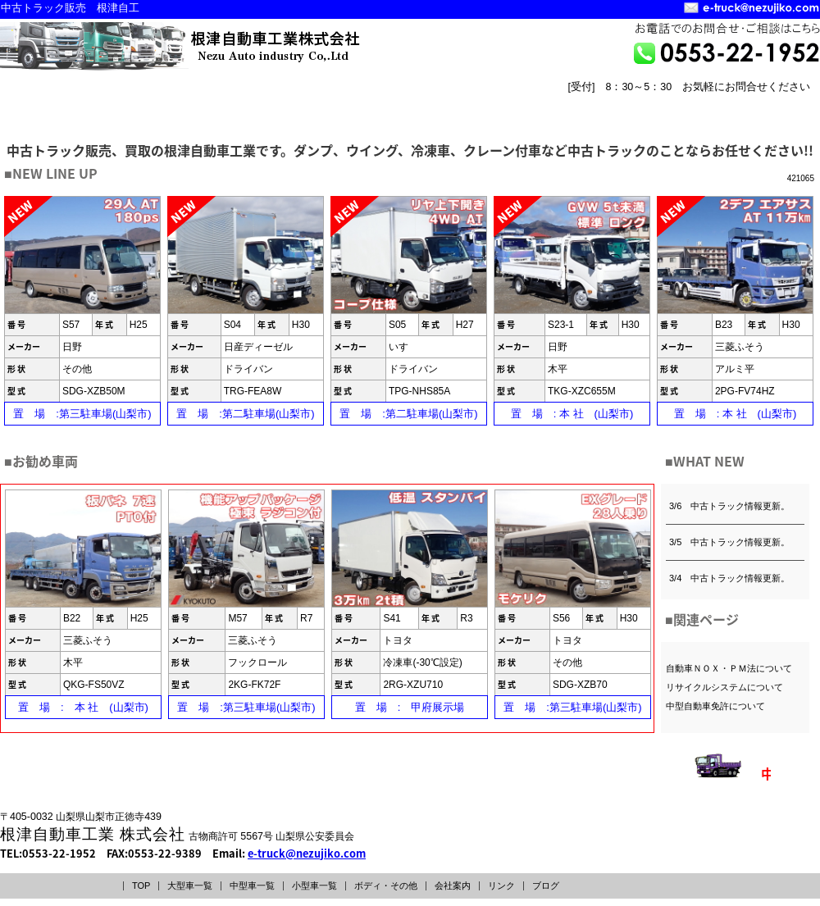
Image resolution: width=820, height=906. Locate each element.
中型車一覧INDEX (211, 103)
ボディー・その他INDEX (494, 103)
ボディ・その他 (385, 885)
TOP (141, 885)
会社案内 (453, 885)
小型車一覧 (314, 885)
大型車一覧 (189, 885)
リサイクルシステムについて (724, 687)
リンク (501, 885)
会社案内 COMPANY (694, 116)
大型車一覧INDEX (69, 103)
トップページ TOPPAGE (612, 116)
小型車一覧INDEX (353, 103)
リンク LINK (776, 116)
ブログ (545, 885)
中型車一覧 (252, 885)
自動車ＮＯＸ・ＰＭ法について (729, 668)
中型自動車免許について (715, 706)
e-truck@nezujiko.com (307, 853)
